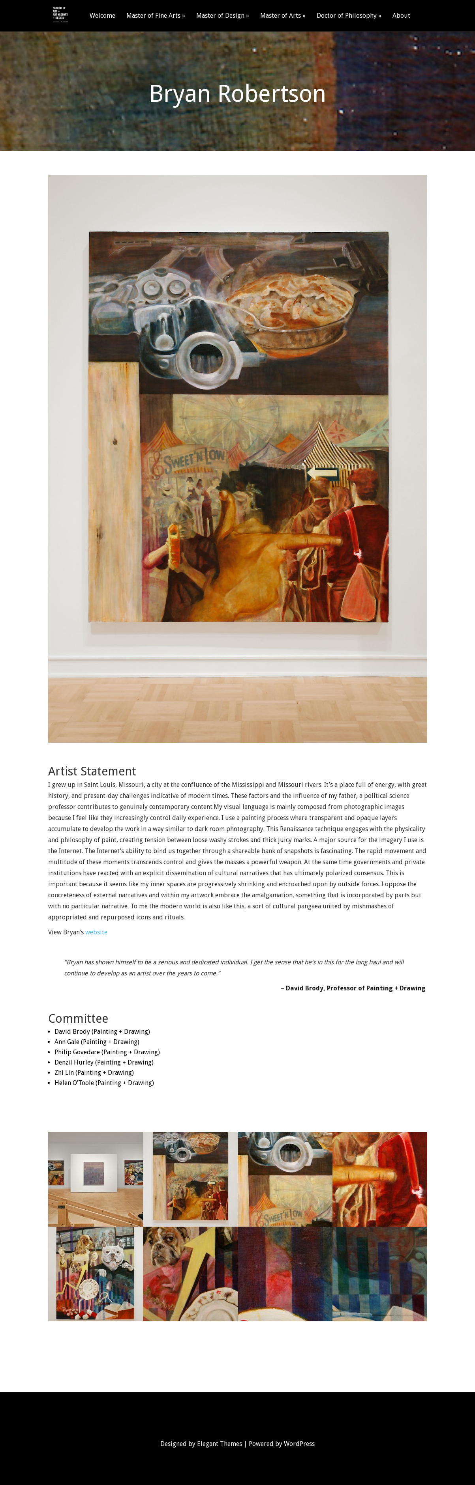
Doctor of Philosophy (347, 16)
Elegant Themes (219, 1444)
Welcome (102, 16)
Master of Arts (280, 16)
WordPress (299, 1444)
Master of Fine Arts (153, 16)
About (401, 16)
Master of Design (220, 16)
